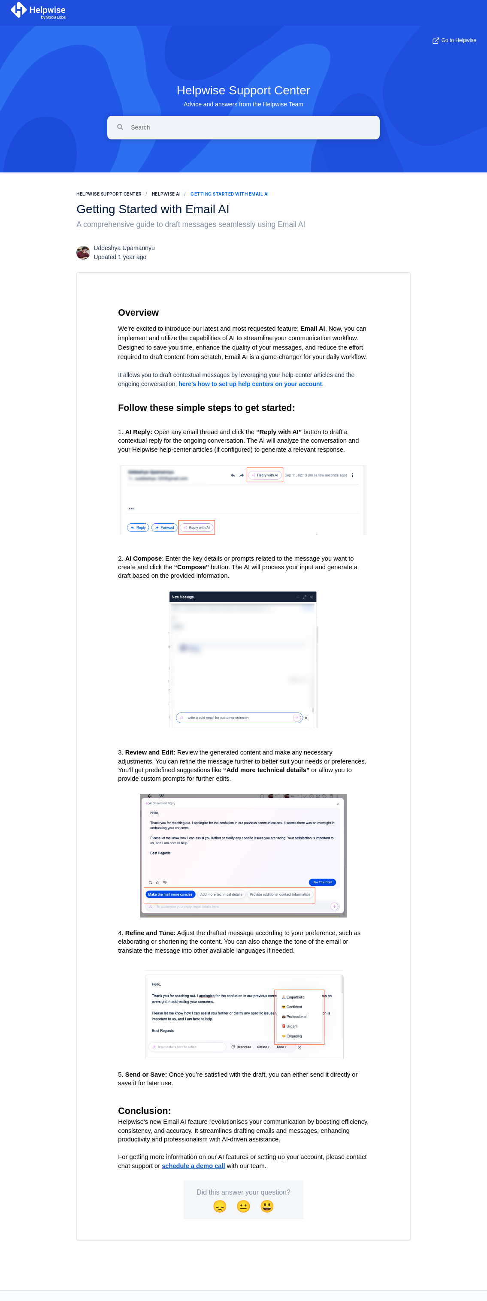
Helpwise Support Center (243, 90)
